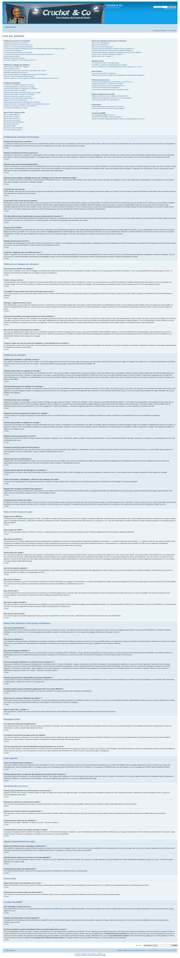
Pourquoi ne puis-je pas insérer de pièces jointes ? (19, 98)
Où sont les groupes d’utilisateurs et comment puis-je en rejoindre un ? (113, 48)
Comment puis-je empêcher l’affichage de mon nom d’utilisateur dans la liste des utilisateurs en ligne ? (35, 48)
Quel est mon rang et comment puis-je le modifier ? (19, 76)
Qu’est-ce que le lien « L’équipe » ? (102, 56)
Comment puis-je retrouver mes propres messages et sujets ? (110, 89)
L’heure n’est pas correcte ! (12, 68)
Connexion (173, 30)
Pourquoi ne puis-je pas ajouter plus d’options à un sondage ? (23, 92)
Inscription (164, 30)
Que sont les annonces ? (11, 124)
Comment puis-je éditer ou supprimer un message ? (19, 86)
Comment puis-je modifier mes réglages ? (16, 66)
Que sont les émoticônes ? (12, 118)
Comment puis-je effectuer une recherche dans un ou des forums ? (112, 82)
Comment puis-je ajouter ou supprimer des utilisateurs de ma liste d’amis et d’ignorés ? (118, 75)
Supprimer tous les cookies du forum (134, 950)
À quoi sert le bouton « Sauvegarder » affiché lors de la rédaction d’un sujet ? (27, 104)
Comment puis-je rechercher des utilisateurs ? (106, 87)
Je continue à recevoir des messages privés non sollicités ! (110, 65)
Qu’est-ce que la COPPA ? (12, 56)
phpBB (84, 954)
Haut (7, 148)
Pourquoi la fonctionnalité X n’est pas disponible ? (107, 117)
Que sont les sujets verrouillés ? (13, 127)
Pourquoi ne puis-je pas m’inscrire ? (15, 58)
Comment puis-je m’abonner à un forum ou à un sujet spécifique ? (112, 98)
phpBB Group (58, 909)
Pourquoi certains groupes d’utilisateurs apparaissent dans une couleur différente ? (117, 52)
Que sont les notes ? (10, 126)
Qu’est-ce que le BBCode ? (12, 114)
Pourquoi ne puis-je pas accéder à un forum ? (18, 96)
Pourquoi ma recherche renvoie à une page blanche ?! (108, 85)
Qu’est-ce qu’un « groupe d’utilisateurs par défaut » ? (108, 54)
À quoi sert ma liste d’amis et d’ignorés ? (104, 73)
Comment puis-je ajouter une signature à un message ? (21, 88)
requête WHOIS (167, 931)
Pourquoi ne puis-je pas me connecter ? (16, 43)
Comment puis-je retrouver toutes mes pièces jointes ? (108, 108)
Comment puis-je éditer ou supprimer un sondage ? (19, 94)
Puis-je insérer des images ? (12, 120)
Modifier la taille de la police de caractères (174, 26)
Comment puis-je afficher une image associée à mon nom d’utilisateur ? (25, 74)
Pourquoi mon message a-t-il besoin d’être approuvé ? (20, 106)
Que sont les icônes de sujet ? (13, 129)
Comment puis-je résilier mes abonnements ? (105, 100)
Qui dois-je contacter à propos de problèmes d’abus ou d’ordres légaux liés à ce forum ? (118, 119)
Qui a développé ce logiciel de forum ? (103, 115)
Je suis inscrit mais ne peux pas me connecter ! (18, 52)
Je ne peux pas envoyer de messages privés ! (106, 63)
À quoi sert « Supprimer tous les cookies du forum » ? (20, 60)
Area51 (128, 920)
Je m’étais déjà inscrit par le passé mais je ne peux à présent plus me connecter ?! (29, 54)
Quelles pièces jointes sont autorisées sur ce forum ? (108, 106)
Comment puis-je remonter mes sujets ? (16, 108)
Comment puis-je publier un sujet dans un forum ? (19, 84)
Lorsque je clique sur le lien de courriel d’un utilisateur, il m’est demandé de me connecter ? (31, 78)
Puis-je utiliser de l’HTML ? (12, 116)
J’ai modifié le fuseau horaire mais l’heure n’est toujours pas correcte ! (25, 70)
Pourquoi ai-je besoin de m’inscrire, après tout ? (18, 44)
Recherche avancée (170, 9)
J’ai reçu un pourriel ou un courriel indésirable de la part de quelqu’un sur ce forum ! (117, 66)
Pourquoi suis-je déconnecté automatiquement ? (18, 46)
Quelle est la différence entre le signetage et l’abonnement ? (110, 96)
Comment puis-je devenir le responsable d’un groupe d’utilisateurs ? (112, 50)
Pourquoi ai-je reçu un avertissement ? (15, 100)
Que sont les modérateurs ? (100, 44)
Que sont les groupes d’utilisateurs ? (103, 46)
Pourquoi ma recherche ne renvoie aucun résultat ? (107, 83)
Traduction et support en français (83, 955)
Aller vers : (139, 945)
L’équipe (119, 950)
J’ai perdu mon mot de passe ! (13, 50)
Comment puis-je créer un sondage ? (15, 90)
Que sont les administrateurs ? (101, 43)
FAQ (156, 30)
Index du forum (11, 27)
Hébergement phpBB (100, 955)
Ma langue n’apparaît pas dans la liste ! (16, 72)
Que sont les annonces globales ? (14, 122)
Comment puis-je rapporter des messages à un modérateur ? (22, 102)
